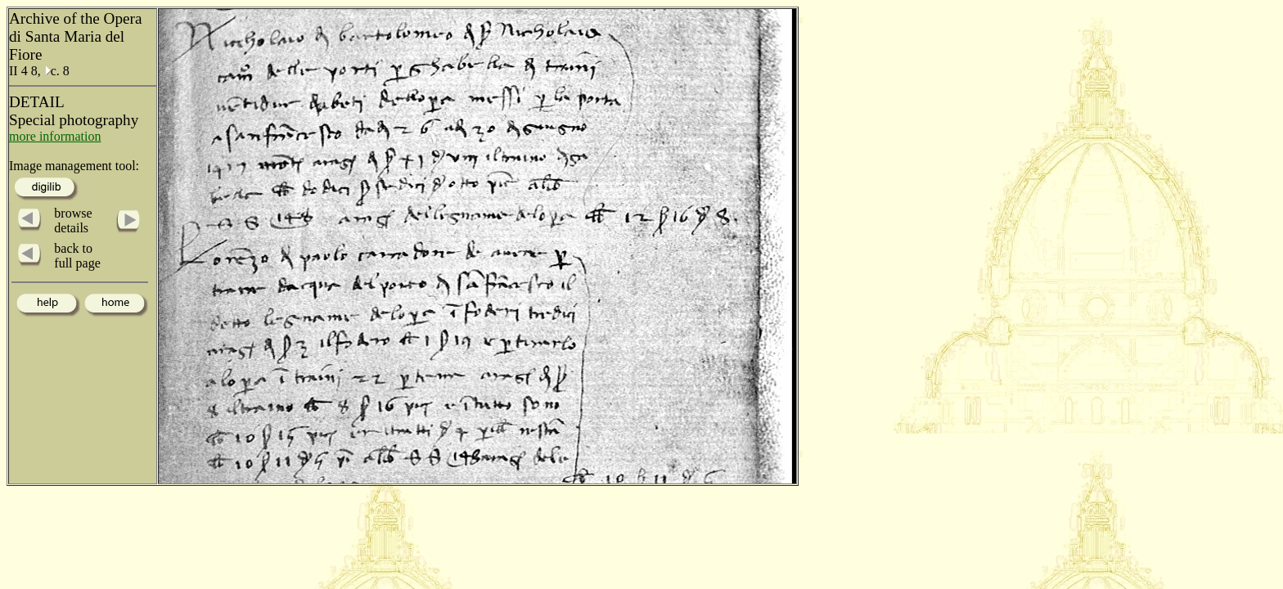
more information (55, 136)
